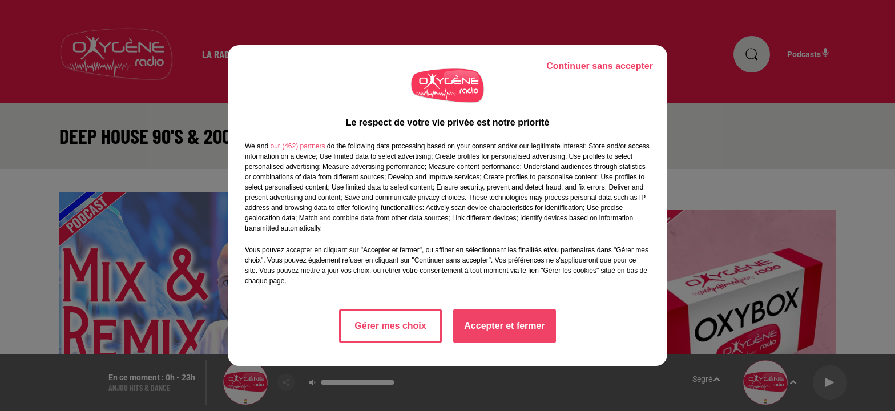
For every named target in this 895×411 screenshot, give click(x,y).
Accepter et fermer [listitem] (504, 326)
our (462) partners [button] (297, 146)
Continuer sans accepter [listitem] (599, 66)
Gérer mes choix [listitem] (390, 326)
